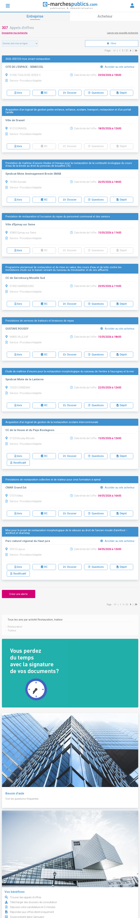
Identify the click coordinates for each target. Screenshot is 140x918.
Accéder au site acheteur (117, 66)
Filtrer (111, 43)
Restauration (15, 626)
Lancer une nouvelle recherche (122, 33)
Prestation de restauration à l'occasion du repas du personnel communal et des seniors (57, 216)
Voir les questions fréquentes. (22, 798)
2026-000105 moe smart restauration (27, 59)
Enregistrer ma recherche (15, 33)
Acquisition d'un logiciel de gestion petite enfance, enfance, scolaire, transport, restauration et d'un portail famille (68, 111)
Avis (18, 92)
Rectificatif (18, 462)
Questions (96, 92)
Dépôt (122, 92)
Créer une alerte (18, 594)
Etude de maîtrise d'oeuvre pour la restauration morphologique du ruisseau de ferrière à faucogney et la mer (69, 371)
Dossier (70, 92)
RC (44, 92)
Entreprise (35, 16)
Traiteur (12, 630)
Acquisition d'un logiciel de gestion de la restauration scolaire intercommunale (51, 422)
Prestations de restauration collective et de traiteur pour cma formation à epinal (53, 479)
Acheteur (104, 16)
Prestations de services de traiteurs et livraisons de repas (39, 320)
